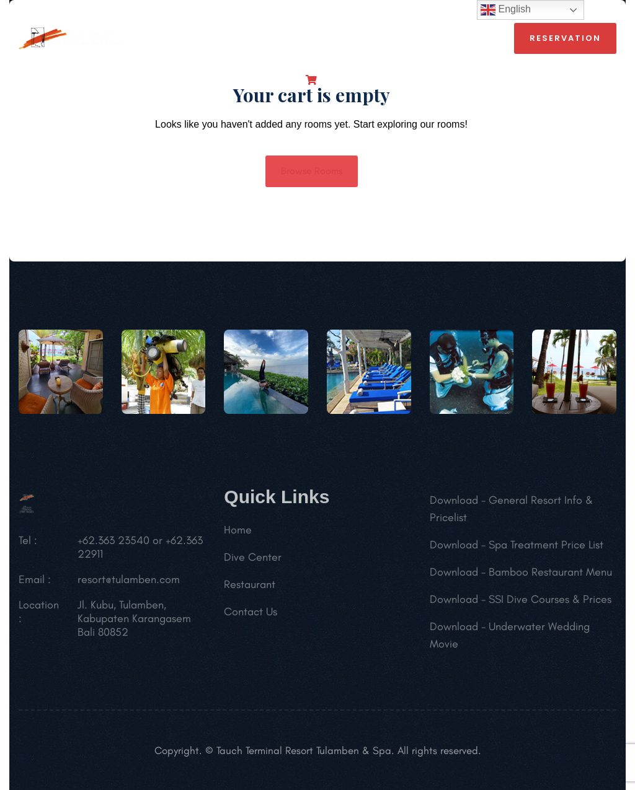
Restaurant (249, 587)
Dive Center (253, 560)
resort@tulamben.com (129, 582)
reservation (565, 38)
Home (238, 533)
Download (454, 503)
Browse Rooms (311, 171)
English (506, 9)
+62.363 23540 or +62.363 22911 (140, 550)
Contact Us (250, 614)
